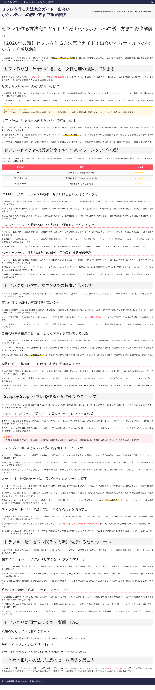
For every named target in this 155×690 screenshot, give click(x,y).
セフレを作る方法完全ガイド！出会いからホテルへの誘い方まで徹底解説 (28, 2)
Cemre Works (37, 686)
